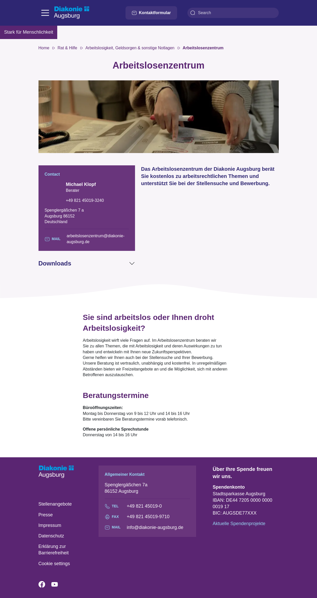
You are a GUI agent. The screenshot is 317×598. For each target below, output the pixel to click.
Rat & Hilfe (67, 48)
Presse (46, 514)
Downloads (55, 263)
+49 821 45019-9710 (148, 516)
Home (44, 48)
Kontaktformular (151, 12)
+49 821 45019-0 (144, 506)
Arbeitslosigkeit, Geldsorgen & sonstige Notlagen (130, 48)
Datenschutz (51, 535)
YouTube (57, 584)
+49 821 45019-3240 (85, 200)
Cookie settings (54, 563)
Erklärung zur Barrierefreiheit (54, 549)
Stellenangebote (55, 504)
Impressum (50, 525)
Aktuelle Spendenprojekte (239, 523)
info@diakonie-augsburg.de (155, 527)
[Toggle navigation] (45, 13)
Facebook (45, 584)
